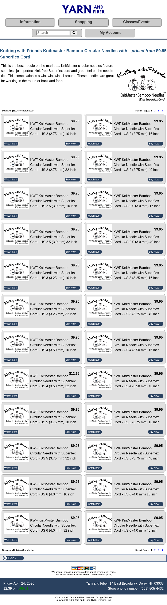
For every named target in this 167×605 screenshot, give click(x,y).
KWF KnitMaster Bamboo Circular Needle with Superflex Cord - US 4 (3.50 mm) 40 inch (136, 381)
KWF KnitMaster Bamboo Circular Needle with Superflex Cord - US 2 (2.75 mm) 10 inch (53, 129)
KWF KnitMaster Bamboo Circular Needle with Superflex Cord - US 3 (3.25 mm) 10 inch (53, 273)
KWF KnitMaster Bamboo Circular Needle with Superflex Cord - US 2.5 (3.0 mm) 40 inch (136, 237)
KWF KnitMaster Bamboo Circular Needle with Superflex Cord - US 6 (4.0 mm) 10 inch (52, 489)
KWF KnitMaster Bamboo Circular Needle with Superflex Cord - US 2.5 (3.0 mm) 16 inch (136, 201)
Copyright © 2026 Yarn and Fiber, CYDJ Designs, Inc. (83, 600)
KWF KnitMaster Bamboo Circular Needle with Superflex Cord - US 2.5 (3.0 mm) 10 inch (53, 201)
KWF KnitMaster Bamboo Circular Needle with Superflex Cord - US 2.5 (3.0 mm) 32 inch (53, 237)
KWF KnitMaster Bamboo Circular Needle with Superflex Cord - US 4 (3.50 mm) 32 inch (53, 381)
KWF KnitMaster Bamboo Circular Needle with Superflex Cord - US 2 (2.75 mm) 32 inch (53, 165)
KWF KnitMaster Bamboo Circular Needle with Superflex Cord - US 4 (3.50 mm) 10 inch (53, 345)
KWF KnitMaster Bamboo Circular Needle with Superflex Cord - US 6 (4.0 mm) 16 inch (136, 489)
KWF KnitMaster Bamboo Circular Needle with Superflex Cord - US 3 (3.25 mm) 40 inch (136, 309)
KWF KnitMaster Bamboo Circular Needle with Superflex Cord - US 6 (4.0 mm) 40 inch (136, 525)
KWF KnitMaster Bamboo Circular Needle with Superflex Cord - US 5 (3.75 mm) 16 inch (136, 417)
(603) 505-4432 (152, 588)
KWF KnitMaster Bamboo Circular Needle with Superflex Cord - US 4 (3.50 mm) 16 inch (136, 345)
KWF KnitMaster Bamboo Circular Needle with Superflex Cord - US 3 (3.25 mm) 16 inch (136, 273)
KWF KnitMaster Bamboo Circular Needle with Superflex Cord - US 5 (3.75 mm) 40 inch (136, 453)
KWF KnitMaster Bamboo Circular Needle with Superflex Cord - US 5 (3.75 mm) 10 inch (53, 417)
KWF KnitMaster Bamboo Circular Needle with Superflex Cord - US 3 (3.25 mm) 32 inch (53, 309)
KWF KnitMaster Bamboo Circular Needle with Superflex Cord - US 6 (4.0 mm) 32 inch (52, 525)
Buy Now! (71, 143)
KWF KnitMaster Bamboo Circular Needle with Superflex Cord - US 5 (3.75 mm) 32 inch (53, 453)
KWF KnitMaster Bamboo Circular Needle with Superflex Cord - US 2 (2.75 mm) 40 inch (136, 165)
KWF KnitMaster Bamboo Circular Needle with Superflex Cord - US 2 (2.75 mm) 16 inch (136, 129)
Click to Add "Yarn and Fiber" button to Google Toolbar (83, 597)
